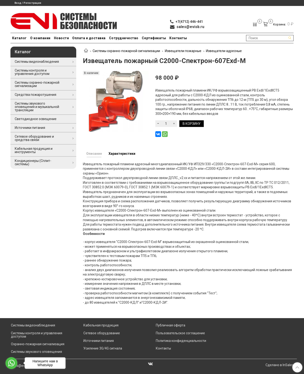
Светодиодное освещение (36, 119)
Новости (61, 38)
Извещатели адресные (224, 51)
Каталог (19, 38)
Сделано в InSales (280, 365)
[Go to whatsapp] (11, 363)
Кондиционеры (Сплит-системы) (33, 162)
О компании (40, 38)
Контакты (178, 38)
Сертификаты (154, 38)
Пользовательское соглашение (180, 333)
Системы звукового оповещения (36, 352)
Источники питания (30, 128)
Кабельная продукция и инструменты (33, 150)
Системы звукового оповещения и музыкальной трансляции (37, 107)
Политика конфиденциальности (181, 341)
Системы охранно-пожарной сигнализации (126, 51)
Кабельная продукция (101, 325)
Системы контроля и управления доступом (32, 72)
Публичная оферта (170, 325)
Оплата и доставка (89, 38)
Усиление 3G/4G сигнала (102, 348)
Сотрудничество (123, 38)
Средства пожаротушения (35, 95)
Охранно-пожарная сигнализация (37, 344)
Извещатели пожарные (183, 51)
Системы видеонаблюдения (37, 61)
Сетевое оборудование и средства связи (34, 138)
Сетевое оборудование (101, 333)
